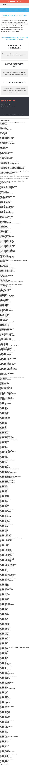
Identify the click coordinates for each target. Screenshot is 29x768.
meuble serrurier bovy (5, 308)
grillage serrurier (4, 255)
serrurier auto (3, 470)
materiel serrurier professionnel (7, 296)
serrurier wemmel (4, 755)
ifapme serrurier (4, 266)
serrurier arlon (3, 448)
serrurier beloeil (4, 506)
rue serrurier (3, 384)
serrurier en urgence (5, 612)
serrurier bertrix (4, 510)
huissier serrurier (4, 265)
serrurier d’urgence (4, 599)
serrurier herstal (4, 642)
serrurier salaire (4, 715)
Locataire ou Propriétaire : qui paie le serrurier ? (11, 284)
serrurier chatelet (4, 585)
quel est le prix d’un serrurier (7, 373)
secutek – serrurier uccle (6, 397)
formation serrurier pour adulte (7, 251)
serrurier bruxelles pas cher (6, 563)
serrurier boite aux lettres (6, 524)
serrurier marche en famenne (7, 673)
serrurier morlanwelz (5, 683)
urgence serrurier (4, 762)
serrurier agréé (3, 426)
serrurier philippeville (5, 698)
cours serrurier (3, 191)
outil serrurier (3, 320)
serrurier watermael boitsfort (7, 751)
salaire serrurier (4, 391)
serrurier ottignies (4, 693)
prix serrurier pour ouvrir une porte (8, 369)
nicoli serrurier (3, 311)
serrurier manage (4, 672)
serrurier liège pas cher (5, 663)
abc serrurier (3, 127)
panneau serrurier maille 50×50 (7, 335)
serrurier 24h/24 (4, 408)
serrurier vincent (4, 742)
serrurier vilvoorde (4, 741)
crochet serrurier (4, 198)
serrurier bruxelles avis (5, 554)
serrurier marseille (4, 677)
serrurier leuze (3, 659)
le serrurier (3, 278)
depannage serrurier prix (6, 210)
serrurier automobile (5, 471)
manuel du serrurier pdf (5, 289)
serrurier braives (4, 541)
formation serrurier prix (6, 252)
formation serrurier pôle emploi (7, 250)
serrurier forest (4, 622)
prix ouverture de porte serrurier (8, 350)
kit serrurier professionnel (6, 275)
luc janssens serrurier (5, 286)
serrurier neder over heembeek (7, 688)
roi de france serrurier (5, 379)
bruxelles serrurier (4, 153)
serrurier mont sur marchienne (7, 682)
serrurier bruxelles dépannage (7, 558)
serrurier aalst (3, 421)
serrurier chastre (4, 583)
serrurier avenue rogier (5, 484)
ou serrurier (3, 318)
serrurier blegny (4, 520)
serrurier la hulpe (4, 654)
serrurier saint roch (5, 713)
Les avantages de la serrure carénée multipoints (11, 281)
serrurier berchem (4, 507)
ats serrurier (3, 146)
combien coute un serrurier (6, 162)
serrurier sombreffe (4, 722)
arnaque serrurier (4, 134)
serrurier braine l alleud (5, 535)
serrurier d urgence (4, 598)
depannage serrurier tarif (6, 211)
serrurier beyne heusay (5, 511)
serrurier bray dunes (5, 543)
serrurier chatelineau (5, 587)
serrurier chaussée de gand (6, 589)
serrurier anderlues (4, 441)
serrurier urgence (4, 737)
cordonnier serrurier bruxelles (7, 187)
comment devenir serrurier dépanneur (9, 175)
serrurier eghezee (4, 610)
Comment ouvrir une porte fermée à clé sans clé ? (12, 181)
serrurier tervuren (4, 728)
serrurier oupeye (4, 695)
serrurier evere (3, 615)
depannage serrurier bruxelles (7, 206)
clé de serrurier (3, 159)
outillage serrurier (4, 324)
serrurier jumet (3, 652)
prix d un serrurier (4, 343)
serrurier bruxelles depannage (7, 556)
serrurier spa (3, 723)
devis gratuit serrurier (5, 220)
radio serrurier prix (4, 375)
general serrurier (4, 254)
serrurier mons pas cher (5, 681)
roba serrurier (3, 378)
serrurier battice (4, 490)
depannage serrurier (5, 202)
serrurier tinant (4, 731)
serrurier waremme (4, 749)
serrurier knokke (4, 653)
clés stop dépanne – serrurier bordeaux (9, 161)
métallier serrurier (4, 303)
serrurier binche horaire (5, 516)
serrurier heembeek (4, 641)
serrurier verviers (4, 740)
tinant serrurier (4, 761)
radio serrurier (3, 374)
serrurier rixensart (4, 707)
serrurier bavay (3, 492)
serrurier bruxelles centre (6, 555)
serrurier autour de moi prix (6, 479)
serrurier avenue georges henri (7, 482)
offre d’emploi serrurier (5, 316)
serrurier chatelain (4, 584)
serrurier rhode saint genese (7, 706)
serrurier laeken (4, 657)
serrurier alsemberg (5, 431)
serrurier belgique (4, 504)
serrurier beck (3, 500)
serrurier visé (3, 744)
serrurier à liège (4, 414)
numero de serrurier (5, 313)
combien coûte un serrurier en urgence (9, 164)
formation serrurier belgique (7, 241)
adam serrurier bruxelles (6, 129)
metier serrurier (4, 305)
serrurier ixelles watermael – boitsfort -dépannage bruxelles (14, 647)
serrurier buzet (3, 569)
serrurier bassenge (4, 487)
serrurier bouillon (4, 529)
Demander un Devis (5, 105)
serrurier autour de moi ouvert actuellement (10, 476)
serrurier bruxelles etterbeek (7, 559)
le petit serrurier (4, 276)
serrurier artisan (4, 455)
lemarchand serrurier (5, 280)
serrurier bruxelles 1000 (5, 549)
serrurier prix (3, 701)
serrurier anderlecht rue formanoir (8, 438)
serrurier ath (3, 461)
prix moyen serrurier (5, 349)
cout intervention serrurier (6, 193)
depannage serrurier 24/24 (6, 205)
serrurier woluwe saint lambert (7, 757)
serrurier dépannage (5, 602)
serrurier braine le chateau (6, 539)
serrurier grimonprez (5, 637)
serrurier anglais (4, 443)
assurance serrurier (4, 144)
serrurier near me (4, 687)
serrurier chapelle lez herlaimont (8, 576)
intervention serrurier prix (6, 269)
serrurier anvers (4, 447)
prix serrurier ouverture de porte (8, 363)
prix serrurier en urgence (6, 360)
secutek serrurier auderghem (7, 399)
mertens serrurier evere (5, 301)
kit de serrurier (3, 272)
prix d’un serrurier (4, 344)
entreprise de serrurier (5, 229)
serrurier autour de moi (5, 475)
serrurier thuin (3, 730)
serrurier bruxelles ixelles (6, 560)
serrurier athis (3, 462)
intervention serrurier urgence (7, 271)
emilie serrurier (3, 226)
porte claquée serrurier (5, 339)
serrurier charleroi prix (5, 582)
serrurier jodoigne (4, 651)
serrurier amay (3, 432)
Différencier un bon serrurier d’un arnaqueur (10, 224)
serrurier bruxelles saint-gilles (7, 566)
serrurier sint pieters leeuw (6, 720)
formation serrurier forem (6, 247)
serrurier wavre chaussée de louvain (8, 754)
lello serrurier (3, 279)
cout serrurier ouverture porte (7, 196)
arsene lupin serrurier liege (6, 138)
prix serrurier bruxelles (5, 355)
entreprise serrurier (5, 230)
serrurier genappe (4, 629)
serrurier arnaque (4, 453)
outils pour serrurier (5, 327)
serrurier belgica (4, 502)
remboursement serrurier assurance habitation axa (12, 377)
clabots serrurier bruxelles (6, 157)
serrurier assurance (4, 458)
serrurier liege (3, 661)
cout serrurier (3, 195)
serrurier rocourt (4, 710)
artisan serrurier (4, 139)
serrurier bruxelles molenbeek (7, 561)
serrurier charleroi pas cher (6, 580)
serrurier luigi (3, 667)
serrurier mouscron (4, 685)
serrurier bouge (4, 527)
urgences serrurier (4, 764)
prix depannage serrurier (6, 347)
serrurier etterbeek (4, 614)
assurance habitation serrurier (7, 143)
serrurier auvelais (4, 481)
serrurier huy (3, 644)
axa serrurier (3, 149)
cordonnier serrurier (5, 185)
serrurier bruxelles (4, 548)
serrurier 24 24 (3, 404)
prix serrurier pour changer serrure (8, 368)
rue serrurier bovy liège (6, 388)
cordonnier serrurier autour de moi (8, 186)
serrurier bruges (4, 545)
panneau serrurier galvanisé (6, 333)
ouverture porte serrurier (6, 329)
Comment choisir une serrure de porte (9, 172)
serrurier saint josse (5, 712)
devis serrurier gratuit (5, 222)
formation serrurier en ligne (7, 246)
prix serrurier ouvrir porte (6, 365)
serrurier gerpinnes (4, 632)
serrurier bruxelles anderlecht (7, 553)
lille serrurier (3, 283)
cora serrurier (3, 183)
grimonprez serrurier (5, 259)
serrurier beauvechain (5, 499)
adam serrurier (3, 128)
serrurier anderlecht (5, 435)
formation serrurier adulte (6, 240)
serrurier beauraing (4, 497)
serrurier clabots (4, 593)
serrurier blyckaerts (5, 521)
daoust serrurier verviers (6, 201)
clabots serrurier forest (6, 158)
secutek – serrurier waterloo (7, 398)
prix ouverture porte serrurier (7, 352)
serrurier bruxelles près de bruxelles (8, 564)
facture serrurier (4, 234)
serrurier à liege (4, 416)
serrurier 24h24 (3, 409)
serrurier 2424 (3, 407)
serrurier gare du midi (5, 627)
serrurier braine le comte (6, 540)
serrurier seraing (4, 718)
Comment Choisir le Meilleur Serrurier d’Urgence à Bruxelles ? (14, 171)
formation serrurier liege (6, 249)
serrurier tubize (4, 734)
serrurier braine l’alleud (5, 536)
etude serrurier (3, 231)
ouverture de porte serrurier (7, 328)
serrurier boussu (4, 530)
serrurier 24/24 (3, 406)
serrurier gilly (3, 633)
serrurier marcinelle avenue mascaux (8, 676)
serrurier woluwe (4, 756)
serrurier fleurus (4, 620)
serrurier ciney (3, 592)
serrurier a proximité (5, 417)
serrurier (2, 402)
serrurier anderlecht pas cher (7, 437)
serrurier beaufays (4, 495)
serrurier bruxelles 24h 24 (6, 550)
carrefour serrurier (4, 154)
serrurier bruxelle (4, 546)
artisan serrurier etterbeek (6, 141)
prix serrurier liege (4, 362)
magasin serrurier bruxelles (6, 288)
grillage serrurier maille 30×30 (7, 256)
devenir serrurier (4, 217)
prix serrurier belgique (5, 354)
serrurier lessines (4, 658)
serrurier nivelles (4, 691)
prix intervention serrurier (6, 348)
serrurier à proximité (5, 418)
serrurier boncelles (4, 526)
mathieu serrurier (4, 298)
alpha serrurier (3, 133)
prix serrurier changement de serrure (9, 357)
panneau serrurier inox (5, 334)
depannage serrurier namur (6, 208)
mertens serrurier (4, 300)
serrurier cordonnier (5, 594)
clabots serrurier (4, 156)
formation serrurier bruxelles (7, 242)
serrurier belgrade (4, 505)
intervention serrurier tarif (6, 270)
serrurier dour (3, 609)
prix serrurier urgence (5, 370)
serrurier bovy (3, 531)
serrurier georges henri (5, 630)
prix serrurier (3, 353)
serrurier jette (3, 649)
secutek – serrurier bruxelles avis (8, 393)
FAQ (2, 108)
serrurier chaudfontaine (6, 588)
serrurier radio (3, 703)
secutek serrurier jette (5, 401)
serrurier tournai (4, 732)
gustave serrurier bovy (5, 264)
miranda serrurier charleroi (6, 310)
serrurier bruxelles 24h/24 (6, 551)
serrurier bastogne (4, 489)
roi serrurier (3, 381)
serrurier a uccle (4, 419)
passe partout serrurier (5, 338)
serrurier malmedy (4, 671)
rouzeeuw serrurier (4, 383)
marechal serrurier (4, 290)
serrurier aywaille (4, 486)
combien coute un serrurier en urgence (9, 163)
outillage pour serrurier (5, 323)
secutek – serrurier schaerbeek (7, 396)
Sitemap (23, 114)
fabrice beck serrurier (5, 232)
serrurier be (3, 494)
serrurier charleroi (4, 579)
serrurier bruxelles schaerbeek (7, 568)
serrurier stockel (4, 725)
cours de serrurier (4, 190)
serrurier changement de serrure (8, 574)
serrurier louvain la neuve (6, 666)
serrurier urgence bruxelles (6, 739)
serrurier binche (4, 515)
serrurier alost (3, 428)
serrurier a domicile (4, 412)
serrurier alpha (3, 430)
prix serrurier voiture (5, 372)
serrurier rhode (4, 705)
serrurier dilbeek (4, 607)
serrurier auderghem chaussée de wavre (9, 468)
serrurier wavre (3, 752)
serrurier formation (5, 623)
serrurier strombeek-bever (6, 726)
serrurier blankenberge (5, 519)
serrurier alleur (3, 427)
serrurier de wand (4, 600)
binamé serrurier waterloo (6, 152)
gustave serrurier (4, 262)
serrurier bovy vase (4, 533)
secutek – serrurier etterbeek (7, 394)
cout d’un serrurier (4, 192)
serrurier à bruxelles (5, 411)
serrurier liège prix (4, 664)
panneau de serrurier (5, 330)
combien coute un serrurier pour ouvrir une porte (12, 167)
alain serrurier (3, 132)
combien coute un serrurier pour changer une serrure (13, 166)
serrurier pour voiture (5, 700)
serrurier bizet (3, 517)
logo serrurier (3, 285)
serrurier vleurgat (4, 745)
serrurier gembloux (4, 628)
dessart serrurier (4, 215)
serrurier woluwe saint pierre (7, 759)
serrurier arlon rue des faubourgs (8, 451)
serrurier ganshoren (5, 625)
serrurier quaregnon (5, 702)
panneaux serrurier (4, 337)
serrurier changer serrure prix (7, 575)
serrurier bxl (3, 570)
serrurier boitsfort (4, 525)
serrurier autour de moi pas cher (7, 477)
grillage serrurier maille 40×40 (7, 257)
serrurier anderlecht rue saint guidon (9, 440)
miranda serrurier (4, 309)
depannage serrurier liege (6, 207)
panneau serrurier (4, 332)
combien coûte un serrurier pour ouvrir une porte (12, 168)
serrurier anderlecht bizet (6, 436)
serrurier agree (3, 424)
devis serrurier (3, 221)
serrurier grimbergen (5, 636)
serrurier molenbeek (5, 678)
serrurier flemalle (4, 618)
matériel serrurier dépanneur (7, 295)
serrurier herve (3, 643)
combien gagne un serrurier (6, 169)
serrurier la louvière (5, 656)
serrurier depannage (5, 603)
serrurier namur (4, 686)
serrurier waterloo (4, 750)
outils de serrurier (4, 325)
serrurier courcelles (4, 597)
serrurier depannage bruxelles (7, 604)
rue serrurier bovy (4, 386)
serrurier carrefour (4, 571)
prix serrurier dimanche (5, 359)
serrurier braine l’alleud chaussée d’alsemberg (11, 538)
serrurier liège (3, 662)
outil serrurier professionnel (7, 321)
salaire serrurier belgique (6, 392)
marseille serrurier (4, 291)
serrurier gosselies (4, 634)
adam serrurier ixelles (5, 131)
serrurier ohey (3, 692)
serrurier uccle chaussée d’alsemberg (9, 736)
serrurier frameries (4, 624)
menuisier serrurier (4, 299)
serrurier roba (3, 708)
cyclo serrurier (3, 200)
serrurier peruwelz (4, 697)
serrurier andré (3, 442)
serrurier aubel (3, 466)
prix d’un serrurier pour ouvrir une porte (9, 345)
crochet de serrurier (5, 197)
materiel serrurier (4, 294)
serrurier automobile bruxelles (7, 473)
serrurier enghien (4, 613)
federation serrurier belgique (7, 236)
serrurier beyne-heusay (5, 512)
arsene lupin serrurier (5, 136)
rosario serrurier (4, 382)
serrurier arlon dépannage (6, 450)
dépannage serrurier (5, 203)
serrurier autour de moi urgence (7, 480)
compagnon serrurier (5, 182)
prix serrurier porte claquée (6, 367)
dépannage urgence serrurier (7, 213)
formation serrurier (5, 239)
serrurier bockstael (4, 522)
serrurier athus (3, 463)
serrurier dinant (4, 608)
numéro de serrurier (5, 314)
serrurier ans (3, 446)
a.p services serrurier (5, 126)
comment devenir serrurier (6, 173)
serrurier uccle (3, 735)
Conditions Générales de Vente (8, 106)
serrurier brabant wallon (6, 534)
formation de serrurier (5, 237)
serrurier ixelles (3, 646)
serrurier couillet (4, 595)
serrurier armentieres (5, 452)
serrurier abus (3, 422)
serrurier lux (3, 668)
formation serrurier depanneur (7, 245)
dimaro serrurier (4, 225)
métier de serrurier (4, 304)
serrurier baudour (4, 491)
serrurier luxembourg (5, 669)
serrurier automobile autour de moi (8, 472)
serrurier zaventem (4, 760)
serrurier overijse (4, 696)
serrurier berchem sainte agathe (7, 509)
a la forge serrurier (4, 124)
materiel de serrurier (5, 293)
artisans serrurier (4, 142)
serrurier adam (3, 423)
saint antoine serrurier (5, 389)
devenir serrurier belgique (6, 218)
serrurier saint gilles (5, 711)
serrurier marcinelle (4, 674)
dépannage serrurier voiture (7, 212)
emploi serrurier (4, 227)
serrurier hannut (4, 639)
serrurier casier (3, 573)
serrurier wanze (4, 747)
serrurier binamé (4, 514)
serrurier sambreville (5, 716)
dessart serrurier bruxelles (6, 216)
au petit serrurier (4, 147)
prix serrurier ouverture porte (7, 364)
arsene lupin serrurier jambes (7, 137)
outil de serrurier (4, 319)
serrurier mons (3, 679)
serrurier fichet (3, 617)
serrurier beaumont (4, 496)
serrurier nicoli (3, 690)
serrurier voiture (4, 746)
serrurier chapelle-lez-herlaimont (8, 578)
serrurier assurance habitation (7, 460)
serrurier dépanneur (5, 605)
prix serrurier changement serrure (8, 358)
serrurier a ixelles (4, 413)
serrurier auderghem (5, 467)
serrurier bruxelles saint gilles (7, 565)
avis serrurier (3, 148)
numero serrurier (4, 315)
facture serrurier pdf (5, 235)
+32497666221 (14, 1)
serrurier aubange (4, 465)
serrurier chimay (4, 590)
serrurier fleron (4, 619)
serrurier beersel (4, 501)
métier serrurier (4, 306)
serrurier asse (3, 456)
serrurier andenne (4, 433)
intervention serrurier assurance (7, 267)
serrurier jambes (4, 648)
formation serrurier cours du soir (8, 244)
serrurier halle (3, 638)
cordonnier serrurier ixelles (6, 188)
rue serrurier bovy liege (6, 387)
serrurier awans (3, 485)
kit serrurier (3, 274)
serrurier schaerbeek (5, 717)
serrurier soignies (4, 721)
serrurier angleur (4, 445)
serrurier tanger (4, 727)
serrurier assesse (4, 457)
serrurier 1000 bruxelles (5, 403)
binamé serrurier (4, 151)
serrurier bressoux (4, 544)
